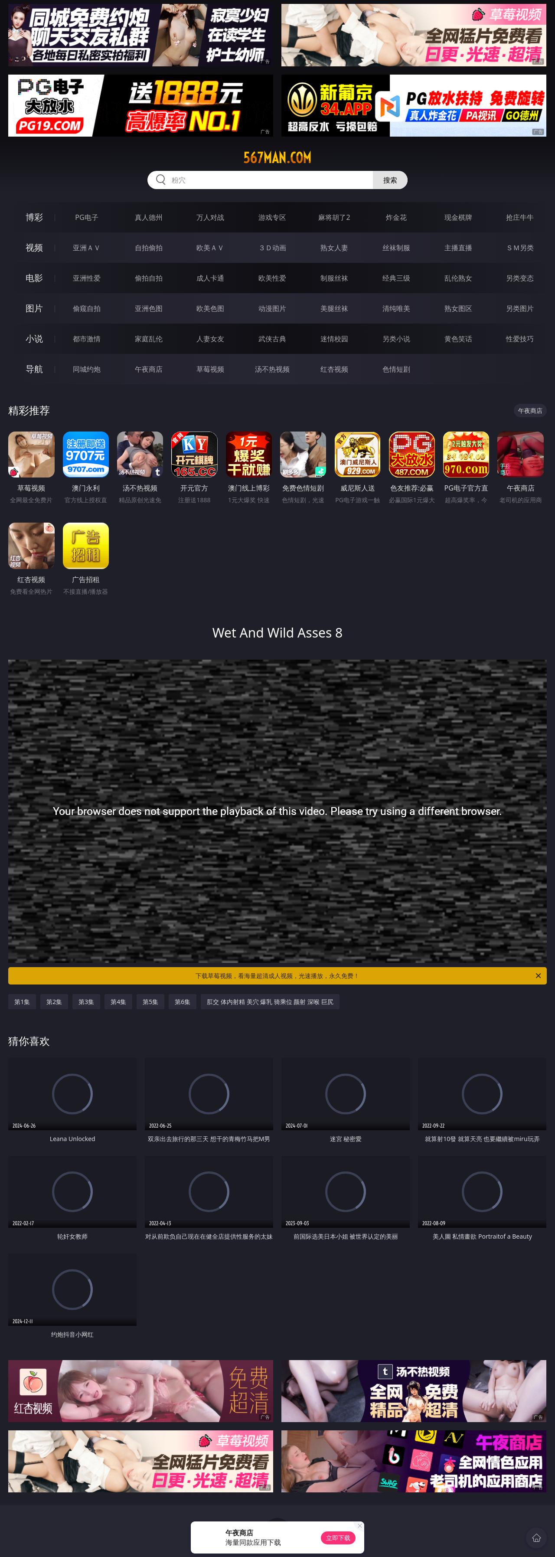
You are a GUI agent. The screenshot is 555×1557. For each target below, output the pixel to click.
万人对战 (210, 217)
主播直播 (458, 247)
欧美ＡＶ (210, 247)
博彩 (34, 217)
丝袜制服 (396, 247)
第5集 (150, 1002)
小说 (34, 338)
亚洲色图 (149, 308)
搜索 (390, 180)
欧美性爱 (272, 278)
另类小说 (396, 338)
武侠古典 (272, 338)
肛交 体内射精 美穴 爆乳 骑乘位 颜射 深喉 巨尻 (270, 1002)
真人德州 (149, 217)
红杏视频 (334, 369)
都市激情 (87, 338)
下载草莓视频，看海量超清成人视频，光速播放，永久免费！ (369, 976)
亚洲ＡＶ (87, 247)
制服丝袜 (334, 278)
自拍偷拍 (149, 247)
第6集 (182, 1002)
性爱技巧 (520, 338)
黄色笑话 (458, 338)
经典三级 (396, 278)
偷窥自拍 (87, 308)
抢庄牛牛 (520, 217)
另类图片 (520, 308)
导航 (34, 369)
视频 (34, 247)
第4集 (118, 1002)
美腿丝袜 (334, 308)
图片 (34, 308)
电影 (34, 278)
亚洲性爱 (87, 278)
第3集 (86, 1002)
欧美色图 (210, 308)
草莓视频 (210, 369)
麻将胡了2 (334, 217)
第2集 (54, 1002)
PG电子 (86, 217)
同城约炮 (87, 369)
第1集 (22, 1002)
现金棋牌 (458, 217)
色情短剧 (396, 369)
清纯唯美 (396, 308)
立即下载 (338, 1538)
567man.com (277, 158)
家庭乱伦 (149, 338)
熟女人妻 (334, 247)
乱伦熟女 (458, 278)
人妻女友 (210, 338)
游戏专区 (272, 217)
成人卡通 (210, 278)
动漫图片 (272, 308)
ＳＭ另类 (520, 247)
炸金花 (396, 217)
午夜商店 (149, 369)
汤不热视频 (272, 369)
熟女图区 (458, 308)
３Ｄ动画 (272, 247)
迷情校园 (334, 338)
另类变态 (520, 278)
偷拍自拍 (149, 278)
